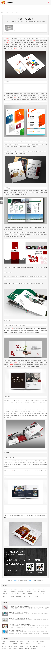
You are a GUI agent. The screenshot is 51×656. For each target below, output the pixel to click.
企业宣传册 (6, 38)
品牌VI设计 (11, 593)
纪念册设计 (33, 648)
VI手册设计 (43, 646)
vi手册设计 (18, 596)
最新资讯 (12, 12)
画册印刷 (5, 593)
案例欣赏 (43, 591)
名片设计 (28, 589)
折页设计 (5, 596)
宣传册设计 (9, 42)
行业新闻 (10, 589)
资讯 (9, 12)
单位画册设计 (21, 591)
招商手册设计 (36, 591)
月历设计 (30, 593)
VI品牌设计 (28, 646)
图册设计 (30, 596)
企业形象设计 (11, 596)
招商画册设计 (35, 641)
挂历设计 (22, 646)
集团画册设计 (13, 591)
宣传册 (8, 40)
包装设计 (39, 589)
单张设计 (40, 643)
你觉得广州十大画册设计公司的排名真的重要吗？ (19, 618)
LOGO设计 (15, 643)
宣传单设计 (42, 593)
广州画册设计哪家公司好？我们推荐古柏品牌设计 (19, 606)
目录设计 (36, 596)
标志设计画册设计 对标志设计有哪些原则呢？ (18, 612)
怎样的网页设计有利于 (38, 580)
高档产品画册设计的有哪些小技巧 (16, 630)
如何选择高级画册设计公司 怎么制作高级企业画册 (19, 624)
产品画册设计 (29, 591)
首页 (7, 12)
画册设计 (22, 589)
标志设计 (34, 589)
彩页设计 (25, 596)
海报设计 (16, 589)
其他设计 (45, 589)
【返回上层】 (10, 580)
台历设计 (24, 593)
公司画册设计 (5, 591)
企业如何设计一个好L (22, 580)
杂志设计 (36, 593)
